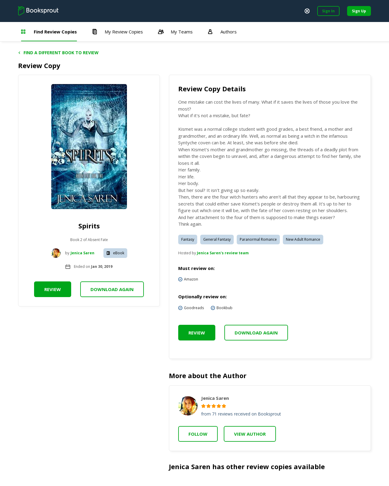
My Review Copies (117, 32)
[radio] (203, 406)
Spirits (89, 225)
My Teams (175, 32)
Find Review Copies (49, 32)
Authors (222, 32)
